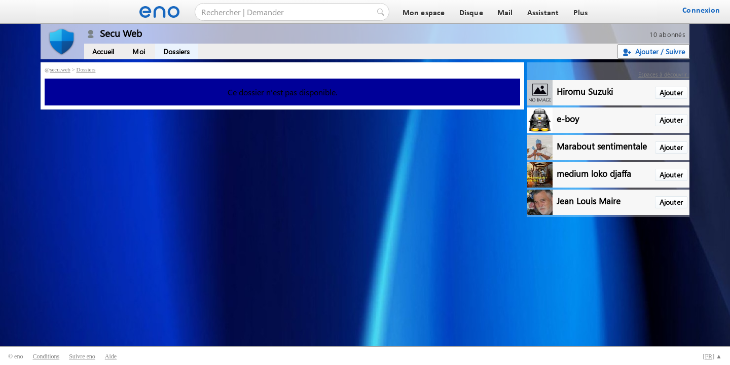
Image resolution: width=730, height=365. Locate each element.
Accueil (103, 51)
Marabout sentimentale (602, 146)
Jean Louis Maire (588, 200)
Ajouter (671, 92)
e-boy (568, 118)
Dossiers (176, 51)
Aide (111, 356)
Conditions (45, 356)
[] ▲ (712, 356)
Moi (138, 51)
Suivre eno (82, 356)
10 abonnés (667, 34)
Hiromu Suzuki (585, 91)
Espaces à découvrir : (663, 74)
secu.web (60, 69)
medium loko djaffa (594, 173)
